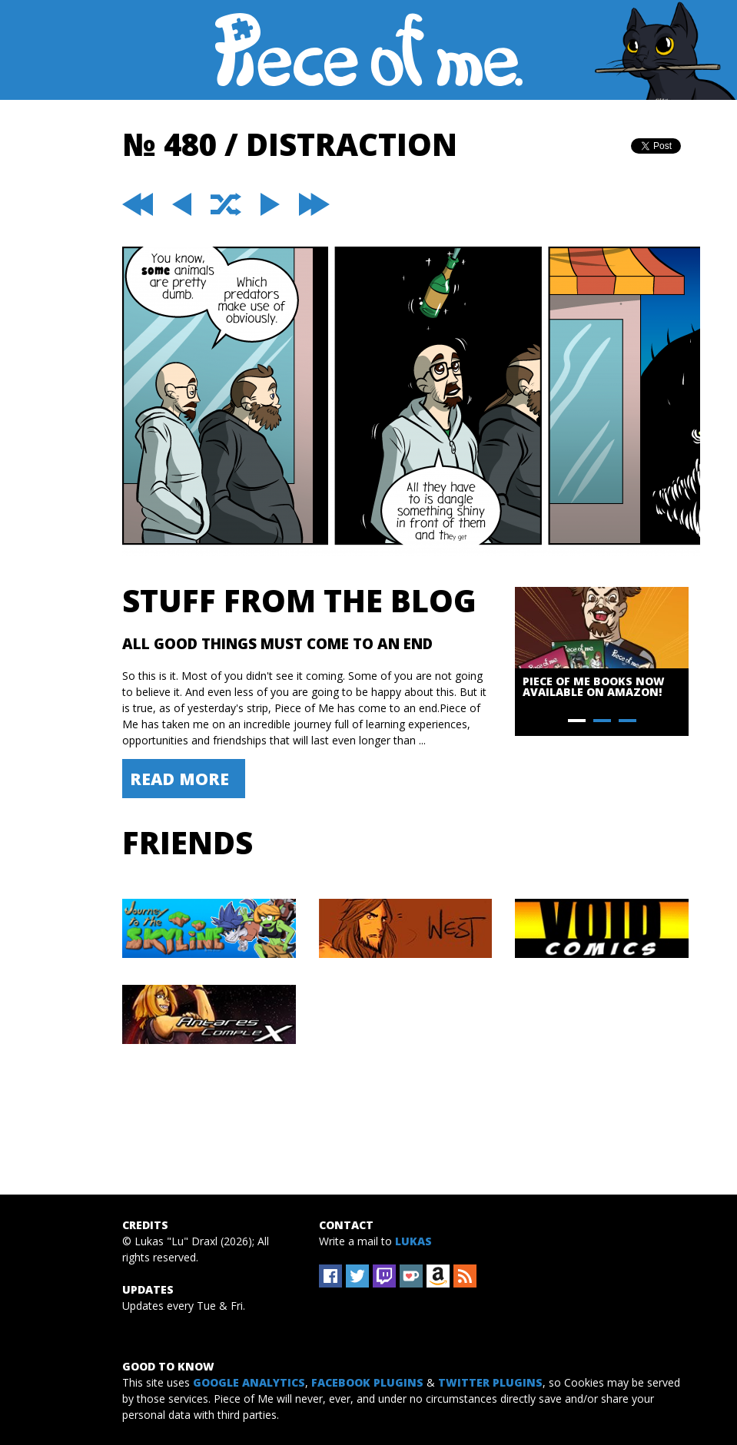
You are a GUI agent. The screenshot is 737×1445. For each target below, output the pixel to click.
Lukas (413, 1241)
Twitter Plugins (490, 1382)
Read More (179, 778)
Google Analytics (249, 1382)
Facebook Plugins (367, 1382)
